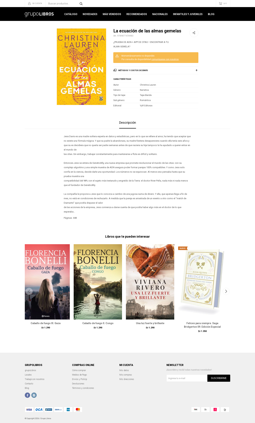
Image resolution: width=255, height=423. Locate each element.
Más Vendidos (112, 14)
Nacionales (160, 14)
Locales (28, 375)
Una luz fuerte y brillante (150, 323)
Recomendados (136, 14)
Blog (211, 14)
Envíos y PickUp (79, 379)
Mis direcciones (126, 379)
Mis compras (125, 375)
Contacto (29, 383)
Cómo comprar (79, 370)
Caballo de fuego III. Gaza (46, 323)
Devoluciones (78, 383)
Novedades (90, 14)
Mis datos (124, 370)
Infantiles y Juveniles (188, 14)
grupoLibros (30, 370)
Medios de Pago (79, 375)
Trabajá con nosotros (34, 379)
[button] (226, 291)
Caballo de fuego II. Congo (98, 323)
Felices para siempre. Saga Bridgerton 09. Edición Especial (202, 325)
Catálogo (70, 14)
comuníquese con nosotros (165, 59)
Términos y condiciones (83, 388)
